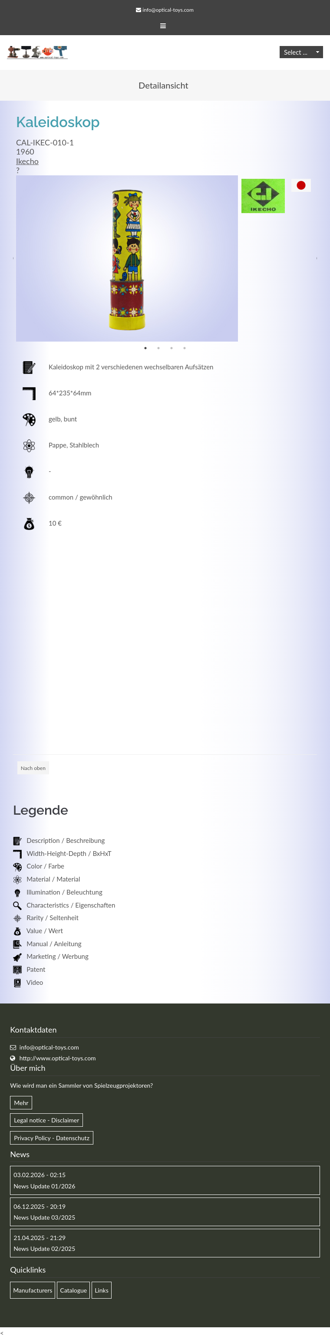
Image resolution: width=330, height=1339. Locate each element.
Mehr (21, 1102)
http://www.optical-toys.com (58, 1058)
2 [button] (158, 348)
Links (102, 1290)
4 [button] (184, 348)
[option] (127, 258)
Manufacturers (32, 1290)
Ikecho (27, 161)
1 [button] (145, 348)
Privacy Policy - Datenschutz (51, 1138)
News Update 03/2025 (44, 1217)
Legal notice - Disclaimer (46, 1120)
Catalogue (73, 1290)
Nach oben (33, 768)
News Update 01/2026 (44, 1186)
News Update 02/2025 (44, 1248)
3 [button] (171, 348)
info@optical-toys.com (167, 10)
